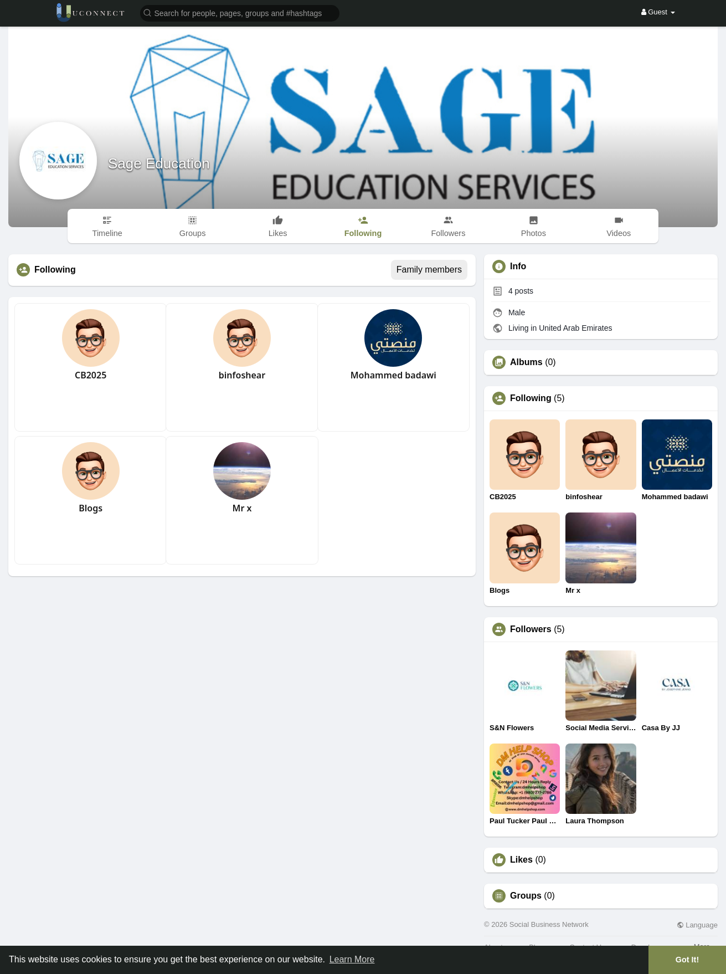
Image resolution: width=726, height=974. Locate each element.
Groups (526, 895)
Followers (531, 629)
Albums (526, 362)
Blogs (90, 508)
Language (697, 925)
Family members (429, 269)
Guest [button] (658, 12)
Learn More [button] (352, 959)
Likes (521, 859)
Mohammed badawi (393, 375)
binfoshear (242, 375)
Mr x (242, 508)
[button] (239, 12)
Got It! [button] (687, 959)
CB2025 (90, 375)
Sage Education (159, 163)
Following (531, 398)
